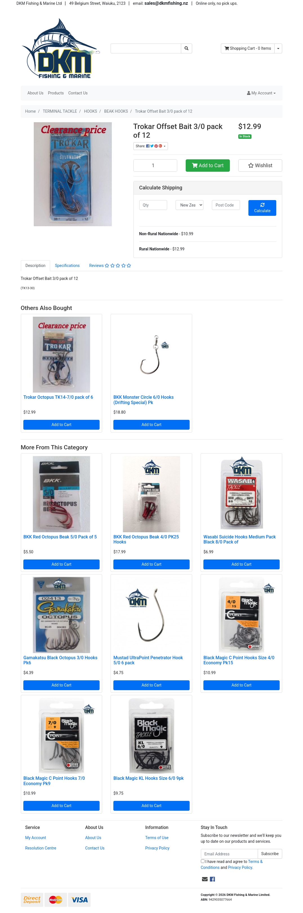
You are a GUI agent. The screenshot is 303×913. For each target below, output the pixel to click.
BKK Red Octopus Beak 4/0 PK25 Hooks (146, 539)
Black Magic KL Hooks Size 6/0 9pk (148, 778)
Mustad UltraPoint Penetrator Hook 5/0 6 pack (148, 660)
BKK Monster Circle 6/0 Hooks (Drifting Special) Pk (143, 400)
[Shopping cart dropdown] (278, 48)
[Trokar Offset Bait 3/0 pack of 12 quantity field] (155, 165)
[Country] (189, 205)
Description (36, 265)
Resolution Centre (40, 848)
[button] (261, 93)
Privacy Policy (157, 848)
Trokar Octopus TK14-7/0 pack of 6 (58, 397)
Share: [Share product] (149, 146)
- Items (248, 48)
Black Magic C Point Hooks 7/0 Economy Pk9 (54, 781)
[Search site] (186, 48)
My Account (35, 837)
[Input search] (146, 48)
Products (56, 93)
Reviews (110, 265)
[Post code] (226, 205)
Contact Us (78, 93)
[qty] (153, 205)
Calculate (262, 208)
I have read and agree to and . (232, 864)
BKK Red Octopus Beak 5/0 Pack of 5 (60, 537)
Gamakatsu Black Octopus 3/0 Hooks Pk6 (60, 660)
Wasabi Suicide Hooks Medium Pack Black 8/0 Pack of (239, 539)
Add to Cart (208, 165)
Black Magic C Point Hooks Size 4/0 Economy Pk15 (238, 660)
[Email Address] (229, 854)
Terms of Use (157, 837)
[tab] (35, 265)
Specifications (67, 265)
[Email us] (205, 879)
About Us (36, 93)
